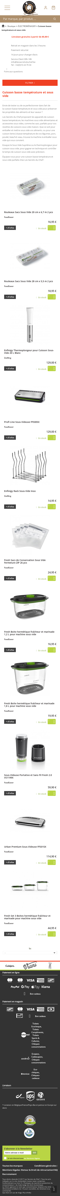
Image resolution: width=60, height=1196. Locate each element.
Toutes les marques (12, 1165)
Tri (30, 948)
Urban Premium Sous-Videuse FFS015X (25, 846)
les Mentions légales (32, 1158)
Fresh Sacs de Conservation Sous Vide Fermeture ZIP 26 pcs (25, 561)
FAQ (55, 1169)
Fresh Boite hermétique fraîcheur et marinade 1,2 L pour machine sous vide (29, 633)
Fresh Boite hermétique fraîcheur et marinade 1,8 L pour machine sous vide (29, 704)
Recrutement (9, 1174)
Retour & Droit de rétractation (37, 1169)
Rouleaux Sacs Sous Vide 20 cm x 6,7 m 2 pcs (28, 212)
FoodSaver (9, 217)
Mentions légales (11, 1169)
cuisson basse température (17, 108)
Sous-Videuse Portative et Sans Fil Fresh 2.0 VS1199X (28, 776)
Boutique (12, 26)
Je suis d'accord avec (24, 1158)
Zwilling (7, 357)
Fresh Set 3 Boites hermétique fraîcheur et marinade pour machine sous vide (27, 917)
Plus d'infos (27, 1193)
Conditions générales (45, 1165)
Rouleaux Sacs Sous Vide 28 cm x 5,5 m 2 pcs (28, 281)
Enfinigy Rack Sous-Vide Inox (20, 490)
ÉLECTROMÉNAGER (27, 26)
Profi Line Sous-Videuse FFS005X (22, 421)
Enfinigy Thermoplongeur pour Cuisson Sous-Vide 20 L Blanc (29, 351)
